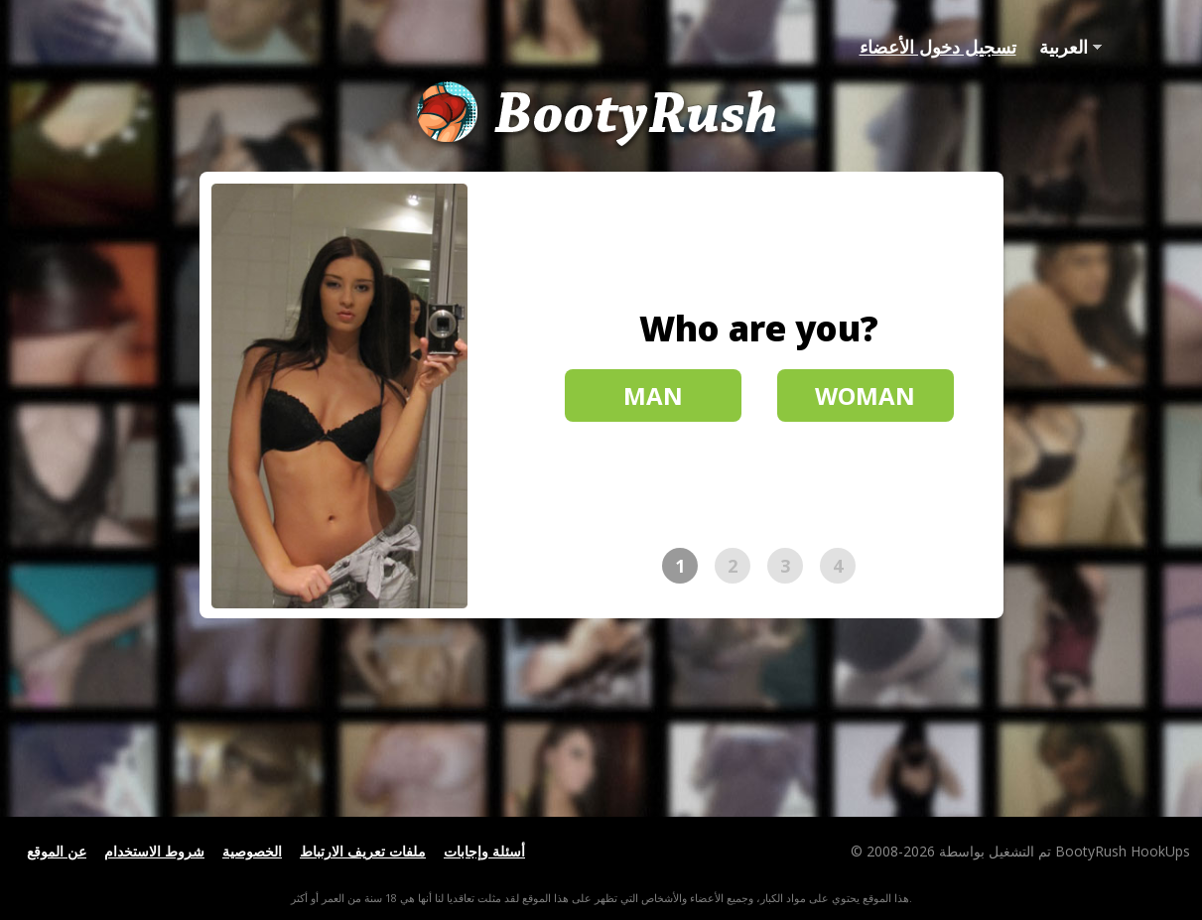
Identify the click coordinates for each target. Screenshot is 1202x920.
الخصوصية (252, 851)
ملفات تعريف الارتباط (363, 851)
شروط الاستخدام (154, 851)
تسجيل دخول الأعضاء (938, 47)
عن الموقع (56, 851)
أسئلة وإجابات (484, 851)
